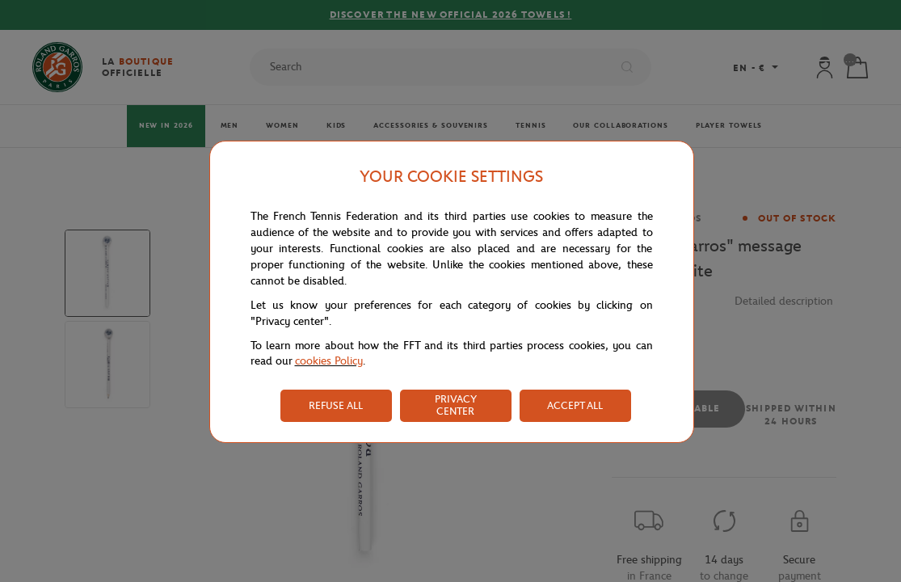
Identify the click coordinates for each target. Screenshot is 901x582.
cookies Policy (329, 361)
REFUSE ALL (336, 405)
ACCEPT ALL (575, 405)
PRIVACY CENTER (456, 405)
